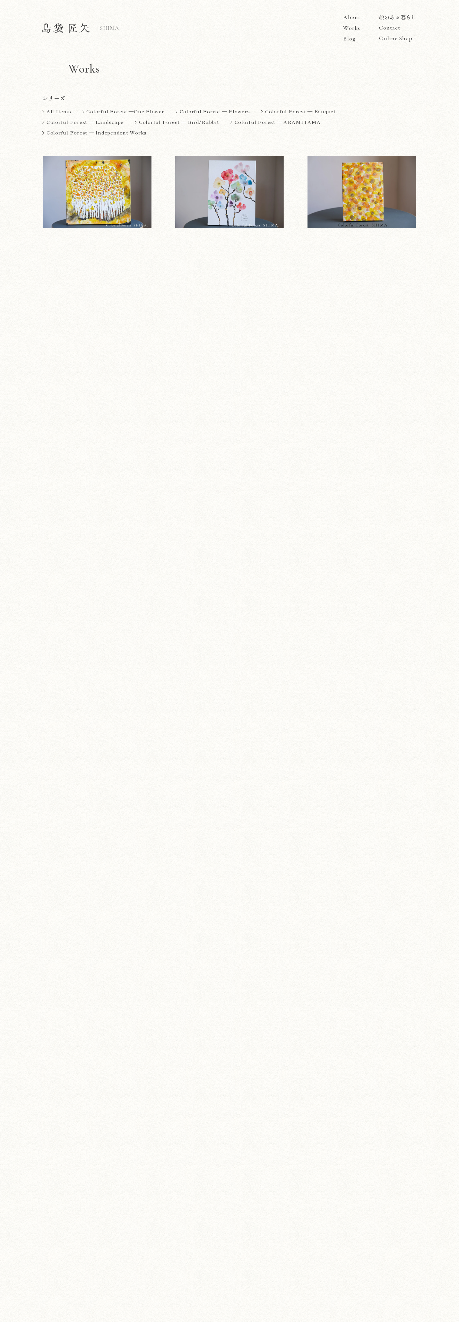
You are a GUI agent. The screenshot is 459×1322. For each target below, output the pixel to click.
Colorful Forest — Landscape (85, 121)
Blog (349, 38)
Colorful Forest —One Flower (125, 111)
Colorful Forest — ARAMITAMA (278, 121)
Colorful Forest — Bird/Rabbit (179, 121)
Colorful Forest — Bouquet (300, 111)
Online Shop (396, 38)
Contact (390, 27)
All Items (59, 111)
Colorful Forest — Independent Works (97, 132)
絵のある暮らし (398, 17)
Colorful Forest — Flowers (215, 111)
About (351, 17)
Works (351, 28)
